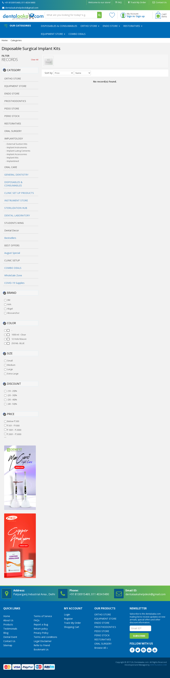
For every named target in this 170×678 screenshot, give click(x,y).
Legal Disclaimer (43, 641)
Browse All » (101, 647)
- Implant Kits (12, 157)
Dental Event (10, 637)
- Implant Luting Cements (18, 150)
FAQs (37, 620)
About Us (8, 620)
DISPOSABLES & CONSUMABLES (59, 25)
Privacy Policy (41, 632)
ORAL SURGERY (103, 643)
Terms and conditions (45, 637)
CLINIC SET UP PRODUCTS (19, 193)
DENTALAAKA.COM (158, 665)
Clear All (34, 59)
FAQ (118, 2)
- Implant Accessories (16, 154)
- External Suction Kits (16, 143)
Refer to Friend (42, 645)
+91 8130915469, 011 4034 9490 (18, 2)
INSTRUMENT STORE (16, 200)
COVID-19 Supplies (14, 282)
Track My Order (137, 2)
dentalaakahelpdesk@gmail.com (20, 7)
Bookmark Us (41, 649)
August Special (12, 252)
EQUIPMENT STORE (53, 33)
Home (5, 40)
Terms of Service (43, 616)
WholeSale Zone (13, 275)
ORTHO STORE (89, 25)
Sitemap (7, 645)
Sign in (131, 16)
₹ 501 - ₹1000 (12, 425)
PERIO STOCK (102, 635)
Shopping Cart (71, 627)
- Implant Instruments (16, 147)
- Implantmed (12, 161)
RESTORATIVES (132, 25)
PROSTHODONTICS (105, 627)
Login (67, 614)
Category (14, 70)
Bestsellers (10, 237)
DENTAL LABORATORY (17, 215)
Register (68, 618)
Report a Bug (41, 624)
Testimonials (10, 628)
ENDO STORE (111, 25)
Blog (5, 632)
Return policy (41, 628)
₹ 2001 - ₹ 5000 (12, 434)
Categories (16, 40)
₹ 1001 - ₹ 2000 (12, 429)
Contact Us (159, 2)
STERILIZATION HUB (15, 208)
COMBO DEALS (77, 33)
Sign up (140, 16)
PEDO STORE (101, 631)
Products (8, 624)
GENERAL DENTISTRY (16, 174)
